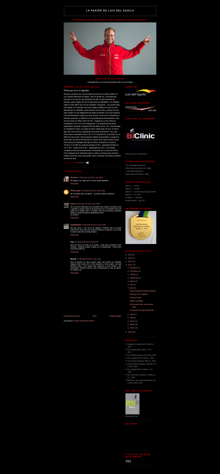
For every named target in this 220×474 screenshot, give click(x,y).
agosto (133, 281)
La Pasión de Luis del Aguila (110, 10)
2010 (130, 332)
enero (132, 328)
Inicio (95, 316)
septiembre (134, 278)
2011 (130, 265)
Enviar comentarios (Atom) (84, 321)
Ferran (73, 204)
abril (132, 318)
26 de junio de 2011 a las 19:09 (88, 204)
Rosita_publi (75, 191)
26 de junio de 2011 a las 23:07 (86, 242)
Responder (74, 184)
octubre (133, 274)
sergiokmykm (75, 225)
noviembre (134, 271)
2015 (130, 255)
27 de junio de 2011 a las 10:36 (89, 259)
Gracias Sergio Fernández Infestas (143, 291)
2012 (130, 261)
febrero (133, 324)
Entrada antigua (115, 316)
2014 (130, 258)
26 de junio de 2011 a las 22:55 (94, 225)
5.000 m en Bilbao (136, 301)
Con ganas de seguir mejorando (142, 310)
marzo (132, 321)
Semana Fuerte (135, 298)
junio (132, 288)
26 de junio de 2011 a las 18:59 (91, 177)
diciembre (134, 268)
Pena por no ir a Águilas (139, 294)
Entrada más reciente (72, 316)
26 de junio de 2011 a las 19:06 (93, 191)
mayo (132, 314)
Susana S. (74, 177)
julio (132, 285)
